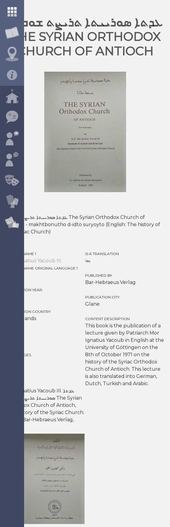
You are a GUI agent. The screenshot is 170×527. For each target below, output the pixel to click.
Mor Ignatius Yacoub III (33, 261)
